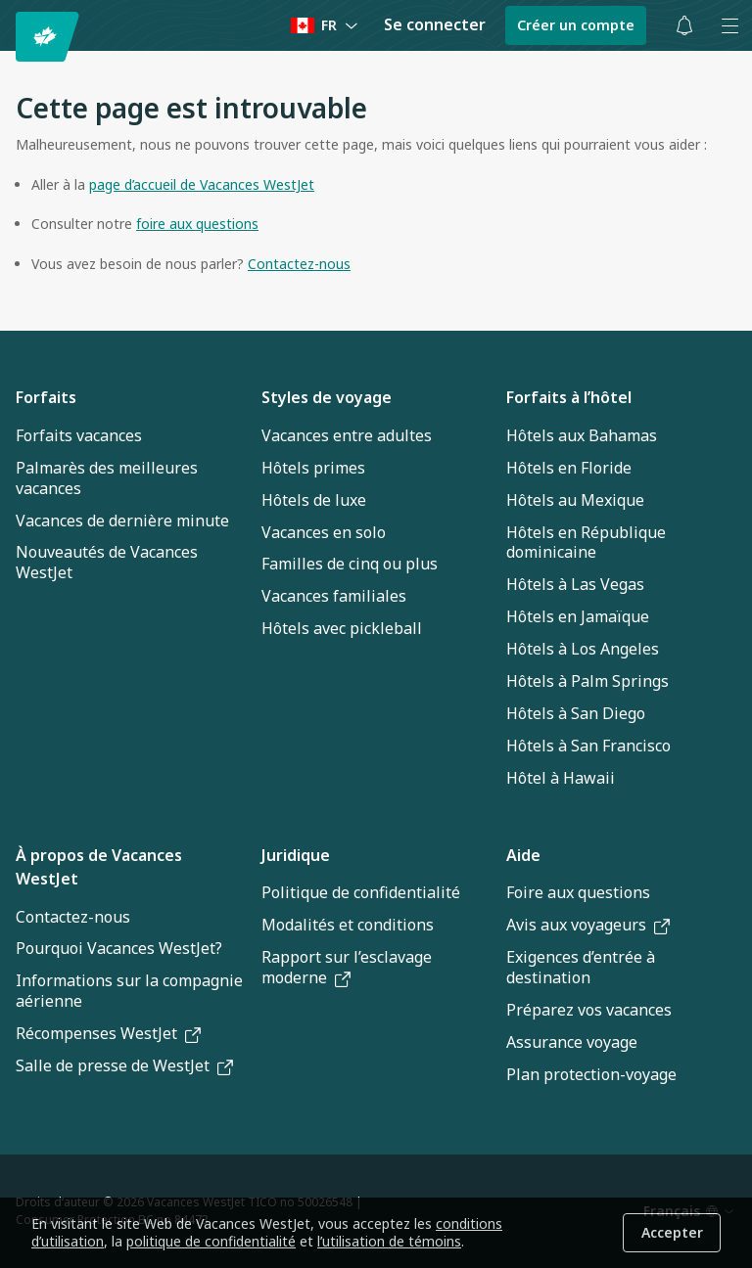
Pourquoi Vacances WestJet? (119, 948)
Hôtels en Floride (569, 467)
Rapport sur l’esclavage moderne (346, 967)
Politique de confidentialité (360, 892)
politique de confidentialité (211, 1241)
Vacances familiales (333, 596)
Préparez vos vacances (589, 1009)
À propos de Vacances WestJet (99, 867)
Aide (523, 855)
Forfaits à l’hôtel (569, 397)
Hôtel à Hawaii (560, 778)
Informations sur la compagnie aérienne (129, 991)
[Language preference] (324, 26)
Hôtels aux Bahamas (581, 435)
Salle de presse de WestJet (124, 1065)
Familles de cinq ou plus (349, 563)
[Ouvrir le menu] (729, 25)
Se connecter (435, 24)
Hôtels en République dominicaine (586, 542)
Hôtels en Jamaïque (577, 616)
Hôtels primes (313, 467)
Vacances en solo (323, 532)
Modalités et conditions (347, 924)
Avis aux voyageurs (588, 924)
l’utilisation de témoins (389, 1241)
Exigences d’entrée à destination (580, 967)
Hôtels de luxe (313, 500)
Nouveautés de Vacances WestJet (107, 562)
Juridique (295, 855)
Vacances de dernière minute (122, 520)
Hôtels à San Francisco (588, 745)
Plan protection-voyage (591, 1074)
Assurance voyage (571, 1042)
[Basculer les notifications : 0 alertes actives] (684, 25)
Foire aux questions (578, 892)
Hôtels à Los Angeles (582, 648)
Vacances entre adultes (346, 435)
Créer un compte (575, 25)
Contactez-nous (73, 917)
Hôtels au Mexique (575, 500)
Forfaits (46, 397)
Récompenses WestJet (108, 1033)
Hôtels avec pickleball (341, 628)
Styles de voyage (326, 397)
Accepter (672, 1232)
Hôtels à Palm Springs (587, 681)
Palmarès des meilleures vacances (107, 478)
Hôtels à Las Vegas (575, 584)
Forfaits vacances (79, 435)
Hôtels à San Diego (575, 713)
